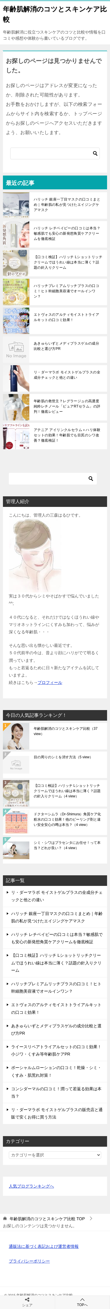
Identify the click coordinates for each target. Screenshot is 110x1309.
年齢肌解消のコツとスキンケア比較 (65, 731)
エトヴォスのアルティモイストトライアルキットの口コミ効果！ (66, 317)
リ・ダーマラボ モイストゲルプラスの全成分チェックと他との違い (67, 375)
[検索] (55, 153)
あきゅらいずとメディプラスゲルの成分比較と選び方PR (66, 346)
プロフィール (50, 682)
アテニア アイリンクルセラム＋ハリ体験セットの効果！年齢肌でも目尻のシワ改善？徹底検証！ (67, 435)
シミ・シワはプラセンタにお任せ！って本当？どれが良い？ (67, 845)
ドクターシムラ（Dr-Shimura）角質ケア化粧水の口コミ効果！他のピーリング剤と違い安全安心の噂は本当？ (67, 819)
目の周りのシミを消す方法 (63, 757)
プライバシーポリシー (29, 1261)
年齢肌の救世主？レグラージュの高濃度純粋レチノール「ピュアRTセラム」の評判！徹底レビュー (67, 406)
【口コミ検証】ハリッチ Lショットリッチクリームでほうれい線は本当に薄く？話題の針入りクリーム (68, 262)
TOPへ (83, 1302)
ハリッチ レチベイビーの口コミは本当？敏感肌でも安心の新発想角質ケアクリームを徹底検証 (67, 233)
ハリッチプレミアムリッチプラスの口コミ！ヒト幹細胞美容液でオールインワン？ (66, 291)
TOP (47, 1218)
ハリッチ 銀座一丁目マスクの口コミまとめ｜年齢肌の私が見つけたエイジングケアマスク (67, 204)
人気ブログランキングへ (31, 1186)
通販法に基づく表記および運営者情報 (44, 1246)
